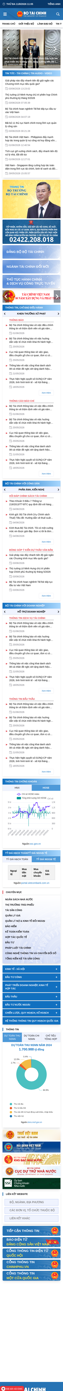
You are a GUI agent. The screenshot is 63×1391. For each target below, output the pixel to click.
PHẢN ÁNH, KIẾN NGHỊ (31, 489)
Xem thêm (46, 393)
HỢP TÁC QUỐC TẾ (16, 937)
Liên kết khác (20, 1218)
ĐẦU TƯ (9, 942)
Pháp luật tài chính (18, 948)
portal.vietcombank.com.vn (35, 883)
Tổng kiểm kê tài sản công (22, 958)
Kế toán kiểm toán (17, 931)
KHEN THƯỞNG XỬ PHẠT (31, 313)
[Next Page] (55, 49)
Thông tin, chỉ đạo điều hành (24, 307)
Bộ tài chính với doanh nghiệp (25, 605)
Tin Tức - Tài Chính (17, 73)
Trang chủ (8, 24)
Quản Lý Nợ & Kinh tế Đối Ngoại (25, 921)
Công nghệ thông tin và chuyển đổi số (30, 953)
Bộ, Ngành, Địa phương (27, 1202)
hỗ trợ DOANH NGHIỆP (31, 611)
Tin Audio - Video (41, 73)
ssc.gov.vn (35, 843)
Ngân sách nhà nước (19, 899)
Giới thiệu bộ (26, 24)
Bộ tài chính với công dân (22, 483)
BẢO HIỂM (11, 926)
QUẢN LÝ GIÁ (12, 915)
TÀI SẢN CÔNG (13, 910)
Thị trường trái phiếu (19, 904)
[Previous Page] (8, 49)
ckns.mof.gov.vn (35, 1122)
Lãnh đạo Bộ (44, 24)
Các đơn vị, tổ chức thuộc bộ (32, 1210)
